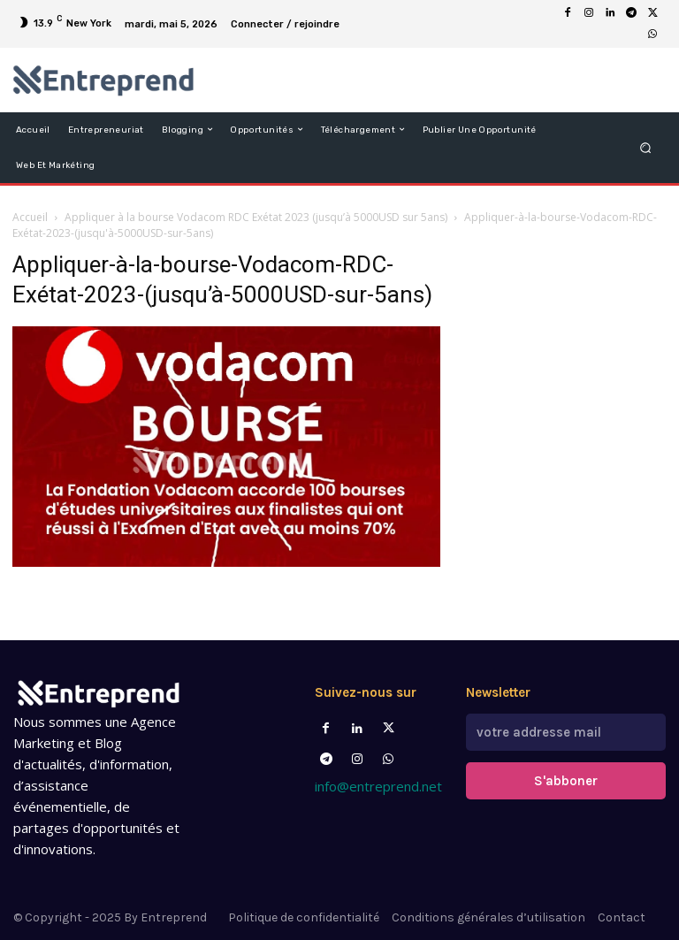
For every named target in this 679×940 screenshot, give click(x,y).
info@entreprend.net (378, 786)
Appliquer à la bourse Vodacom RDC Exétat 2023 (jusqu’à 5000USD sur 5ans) (256, 217)
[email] (566, 732)
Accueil (30, 217)
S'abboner (566, 781)
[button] (646, 147)
